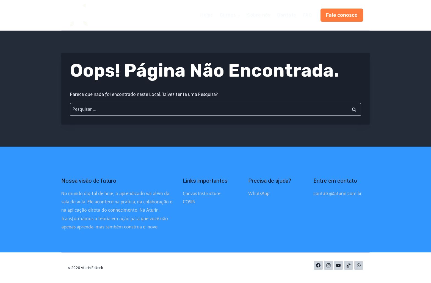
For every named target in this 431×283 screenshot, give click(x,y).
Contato (286, 15)
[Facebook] (318, 265)
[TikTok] (348, 265)
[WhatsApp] (358, 265)
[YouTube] (338, 265)
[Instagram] (328, 265)
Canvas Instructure (201, 193)
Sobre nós (258, 15)
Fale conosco (342, 15)
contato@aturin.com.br (337, 193)
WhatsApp (258, 193)
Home (206, 15)
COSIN (189, 201)
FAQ (307, 15)
